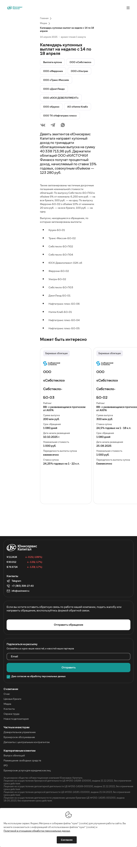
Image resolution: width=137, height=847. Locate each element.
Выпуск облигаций (14, 755)
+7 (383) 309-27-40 (23, 585)
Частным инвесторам (16, 727)
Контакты (9, 708)
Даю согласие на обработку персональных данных (38, 676)
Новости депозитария (16, 718)
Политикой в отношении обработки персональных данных (37, 830)
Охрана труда (11, 713)
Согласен (67, 839)
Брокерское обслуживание (19, 737)
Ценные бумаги (12, 698)
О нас (7, 693)
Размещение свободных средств (22, 760)
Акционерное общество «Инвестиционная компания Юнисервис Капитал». (43, 777)
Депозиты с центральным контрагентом (27, 742)
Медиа (7, 703)
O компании (11, 689)
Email (14, 656)
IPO (6, 765)
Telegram (16, 580)
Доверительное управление (19, 732)
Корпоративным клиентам (19, 750)
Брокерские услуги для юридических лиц (27, 770)
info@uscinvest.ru (20, 590)
